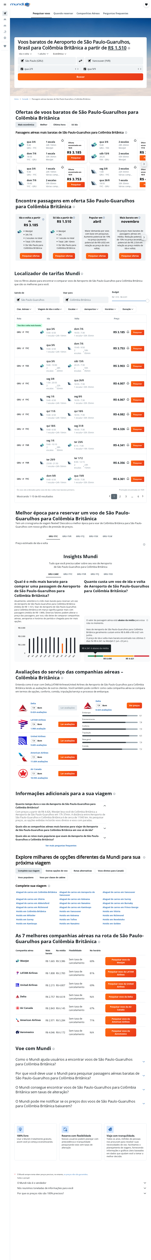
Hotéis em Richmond (113, 915)
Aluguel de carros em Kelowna (74, 899)
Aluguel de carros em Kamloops (75, 907)
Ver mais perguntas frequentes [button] (61, 845)
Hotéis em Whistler (25, 915)
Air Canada (36, 769)
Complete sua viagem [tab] (29, 870)
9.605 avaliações (39, 745)
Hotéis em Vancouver (70, 911)
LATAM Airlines (38, 719)
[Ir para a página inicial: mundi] (20, 4)
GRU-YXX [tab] (93, 536)
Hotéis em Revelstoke (114, 919)
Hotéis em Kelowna (69, 915)
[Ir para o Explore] (5, 38)
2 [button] (120, 496)
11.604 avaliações (39, 761)
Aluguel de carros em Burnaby (118, 903)
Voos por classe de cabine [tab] (52, 877)
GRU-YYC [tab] (53, 536)
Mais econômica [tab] (26, 124)
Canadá (25, 99)
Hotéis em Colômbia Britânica (31, 911)
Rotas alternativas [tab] (83, 870)
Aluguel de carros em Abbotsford (32, 903)
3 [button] (126, 496)
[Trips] (5, 46)
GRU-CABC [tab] (53, 574)
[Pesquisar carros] (5, 26)
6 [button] (138, 496)
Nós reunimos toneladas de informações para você (82, 1188)
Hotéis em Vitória (111, 911)
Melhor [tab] (43, 124)
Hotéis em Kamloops (26, 923)
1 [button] (114, 496)
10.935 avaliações (39, 778)
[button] (5, 4)
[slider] (147, 300)
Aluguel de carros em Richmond (32, 907)
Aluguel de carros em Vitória (30, 899)
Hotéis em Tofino (68, 919)
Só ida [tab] (75, 124)
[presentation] (129, 48)
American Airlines (39, 752)
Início (16, 99)
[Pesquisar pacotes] (5, 32)
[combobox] (60, 53)
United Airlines (38, 736)
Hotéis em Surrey (25, 919)
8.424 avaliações (39, 712)
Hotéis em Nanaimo (69, 923)
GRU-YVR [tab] (66, 536)
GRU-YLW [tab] (107, 536)
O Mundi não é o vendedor (82, 1183)
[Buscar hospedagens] (5, 19)
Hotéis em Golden (112, 923)
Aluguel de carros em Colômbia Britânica (36, 892)
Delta (33, 703)
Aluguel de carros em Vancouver (119, 892)
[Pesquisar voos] (5, 13)
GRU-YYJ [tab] (80, 536)
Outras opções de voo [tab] (57, 870)
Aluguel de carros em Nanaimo (74, 903)
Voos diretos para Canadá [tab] (111, 870)
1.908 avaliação (38, 728)
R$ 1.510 (117, 48)
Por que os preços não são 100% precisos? (82, 1193)
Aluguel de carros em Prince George (120, 907)
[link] (31, 256)
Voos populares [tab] (26, 877)
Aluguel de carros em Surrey (117, 899)
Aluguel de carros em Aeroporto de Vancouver (77, 893)
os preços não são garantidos (76, 1174)
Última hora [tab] (59, 124)
